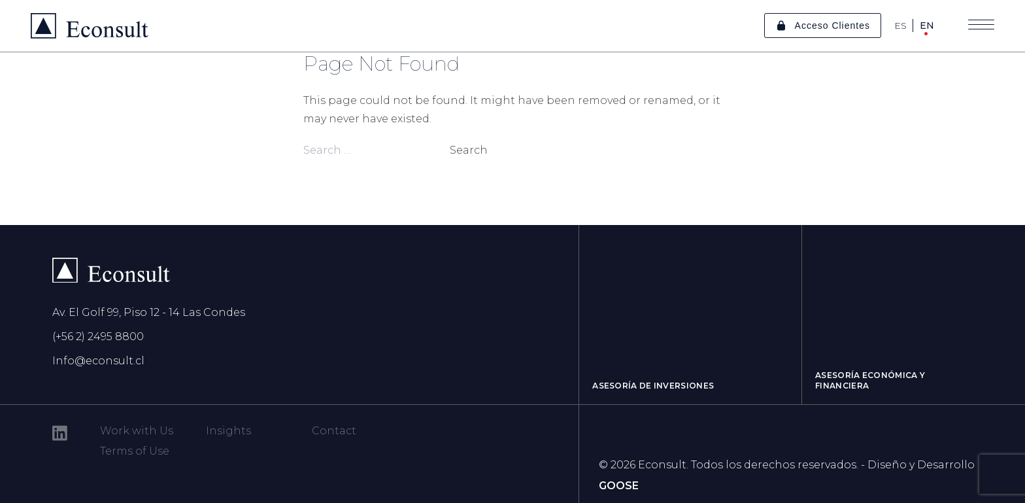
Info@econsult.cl (98, 361)
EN (927, 25)
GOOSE (619, 485)
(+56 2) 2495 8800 (98, 336)
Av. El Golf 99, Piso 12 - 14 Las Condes (148, 312)
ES (900, 25)
